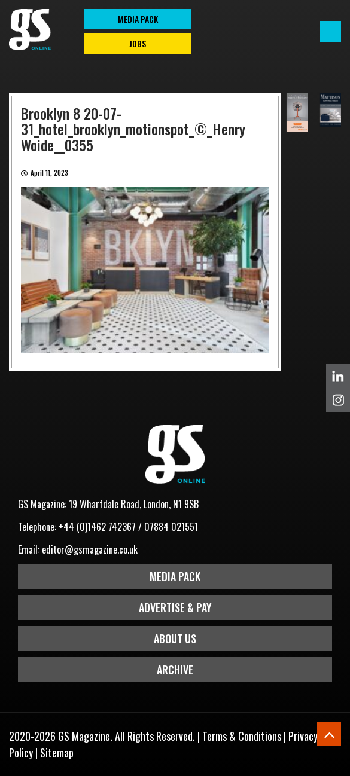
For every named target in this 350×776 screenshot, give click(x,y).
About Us (175, 638)
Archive (175, 669)
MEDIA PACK (138, 19)
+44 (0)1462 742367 (97, 527)
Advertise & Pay (175, 607)
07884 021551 (171, 527)
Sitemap (57, 752)
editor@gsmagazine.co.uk (90, 549)
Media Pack (175, 576)
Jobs (137, 43)
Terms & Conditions (241, 736)
